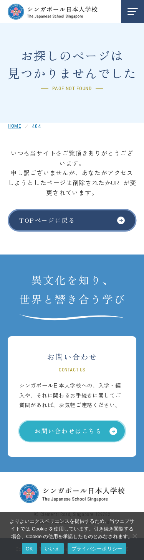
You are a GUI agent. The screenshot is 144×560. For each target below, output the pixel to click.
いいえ (52, 549)
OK (29, 549)
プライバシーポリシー (96, 549)
